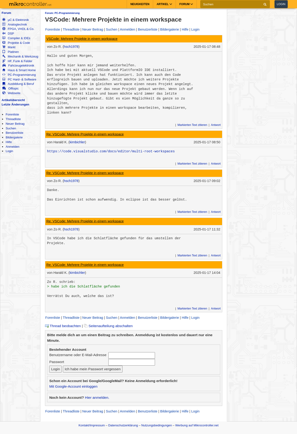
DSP (8, 33)
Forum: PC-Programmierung (62, 13)
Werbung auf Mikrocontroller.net (196, 425)
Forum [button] (186, 4)
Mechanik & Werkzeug (20, 56)
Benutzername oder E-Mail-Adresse (77, 355)
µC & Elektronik (15, 20)
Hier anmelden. (97, 397)
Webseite (11, 93)
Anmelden (12, 146)
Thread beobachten (63, 326)
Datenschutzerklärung (123, 425)
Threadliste (13, 119)
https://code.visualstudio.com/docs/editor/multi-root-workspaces (111, 151)
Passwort (56, 362)
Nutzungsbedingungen (156, 425)
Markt (8, 47)
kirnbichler (77, 142)
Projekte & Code (16, 43)
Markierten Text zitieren (192, 125)
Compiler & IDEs (16, 38)
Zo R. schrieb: (61, 282)
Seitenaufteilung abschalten (108, 326)
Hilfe (9, 142)
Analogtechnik (14, 24)
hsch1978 (71, 46)
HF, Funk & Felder (17, 61)
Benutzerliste (14, 132)
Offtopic (10, 88)
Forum (6, 13)
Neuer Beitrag (15, 123)
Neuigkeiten (139, 4)
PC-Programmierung (19, 75)
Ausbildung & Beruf (18, 84)
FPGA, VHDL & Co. (18, 29)
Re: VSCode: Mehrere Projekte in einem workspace (85, 134)
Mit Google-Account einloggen (73, 386)
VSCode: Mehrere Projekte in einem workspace (82, 39)
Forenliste (12, 114)
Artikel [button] (164, 4)
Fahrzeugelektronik (18, 65)
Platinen (10, 52)
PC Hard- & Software (19, 79)
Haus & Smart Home (19, 70)
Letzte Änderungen (15, 104)
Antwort (216, 125)
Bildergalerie (14, 137)
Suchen (11, 128)
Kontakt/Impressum (91, 425)
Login (281, 4)
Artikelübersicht (13, 100)
